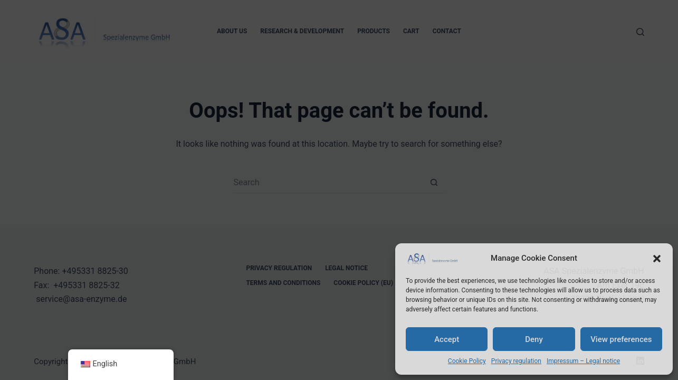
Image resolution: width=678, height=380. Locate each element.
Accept (446, 339)
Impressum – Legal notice (583, 361)
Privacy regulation (516, 361)
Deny (534, 339)
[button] (657, 258)
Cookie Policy (467, 361)
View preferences (621, 339)
